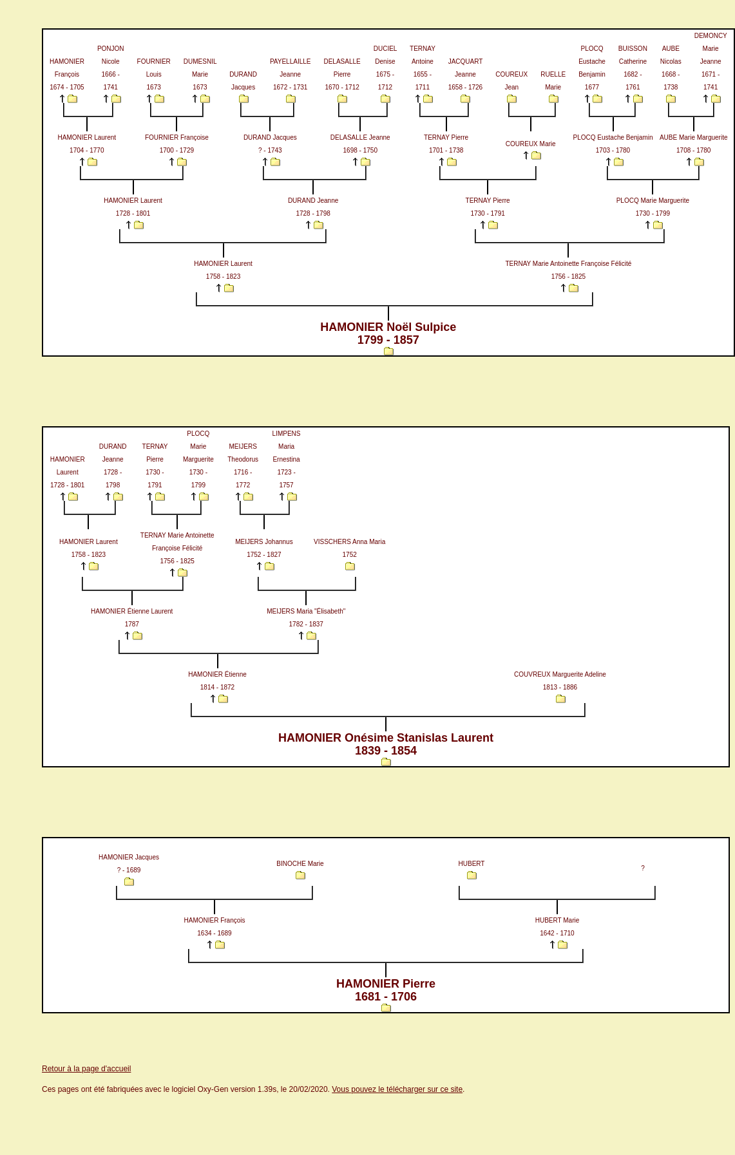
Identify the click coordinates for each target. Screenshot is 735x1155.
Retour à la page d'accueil (86, 1068)
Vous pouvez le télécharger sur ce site (397, 1089)
